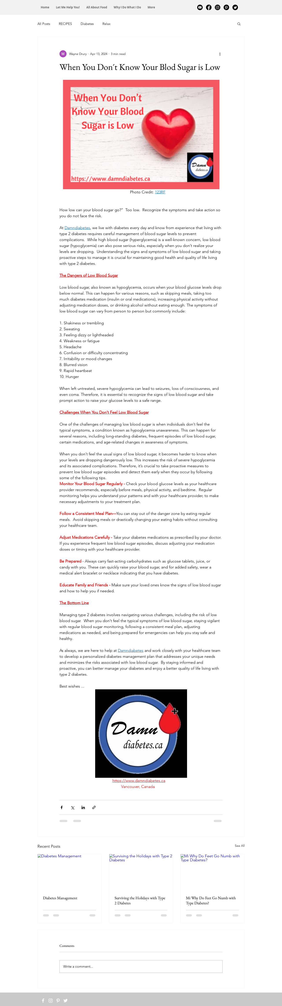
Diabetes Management (60, 897)
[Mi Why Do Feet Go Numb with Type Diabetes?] (212, 872)
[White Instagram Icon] (50, 1000)
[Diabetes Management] (69, 872)
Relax (106, 24)
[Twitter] (235, 7)
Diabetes (87, 24)
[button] (239, 23)
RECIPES (65, 24)
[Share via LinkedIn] (83, 807)
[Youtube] (200, 7)
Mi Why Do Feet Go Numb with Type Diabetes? (211, 900)
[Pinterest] (226, 7)
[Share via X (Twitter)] (72, 807)
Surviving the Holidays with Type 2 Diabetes (140, 900)
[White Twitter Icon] (65, 1000)
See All (240, 846)
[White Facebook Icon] (43, 1000)
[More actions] (220, 53)
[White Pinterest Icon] (58, 1000)
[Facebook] (209, 7)
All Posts (43, 24)
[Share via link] (94, 807)
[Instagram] (217, 7)
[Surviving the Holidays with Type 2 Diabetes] (141, 872)
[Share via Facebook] (61, 807)
